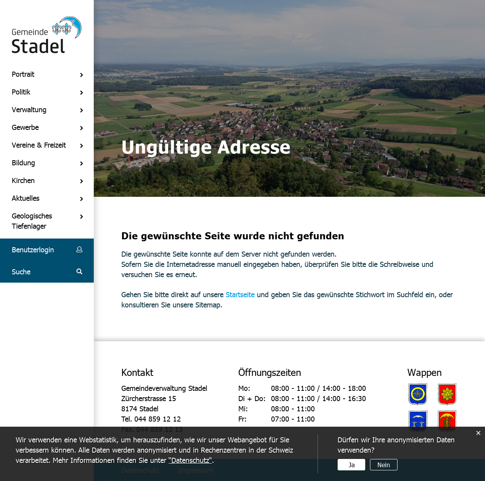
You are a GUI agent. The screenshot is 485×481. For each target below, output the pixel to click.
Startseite (240, 294)
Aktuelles (25, 197)
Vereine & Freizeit (39, 144)
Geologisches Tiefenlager (32, 220)
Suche (21, 271)
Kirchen (23, 180)
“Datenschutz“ (190, 459)
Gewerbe (25, 126)
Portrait (23, 73)
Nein (383, 465)
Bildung (23, 162)
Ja (352, 465)
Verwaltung (29, 109)
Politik (21, 91)
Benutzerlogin (33, 249)
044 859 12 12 (157, 418)
